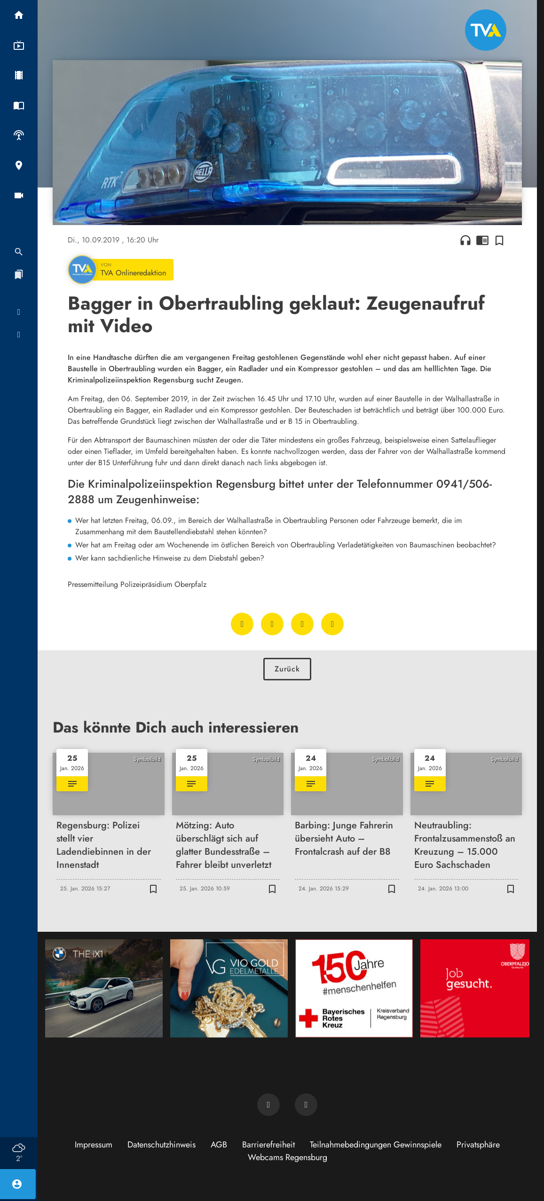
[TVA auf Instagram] (306, 1104)
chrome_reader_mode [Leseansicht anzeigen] (482, 240)
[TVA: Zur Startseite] (485, 30)
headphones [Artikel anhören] (465, 240)
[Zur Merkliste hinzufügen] (499, 240)
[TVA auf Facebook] (268, 1104)
